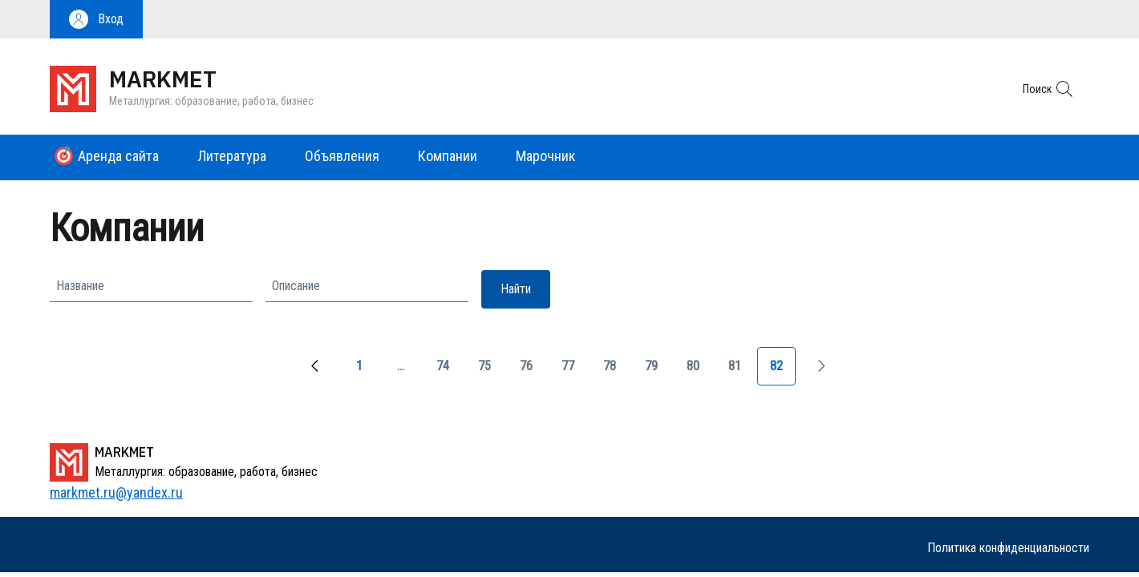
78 (616, 371)
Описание (296, 285)
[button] (96, 19)
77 (574, 371)
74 (449, 371)
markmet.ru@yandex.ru (116, 492)
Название (80, 285)
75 (491, 371)
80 (699, 371)
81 (741, 371)
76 (532, 371)
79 (658, 371)
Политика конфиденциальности (1008, 547)
